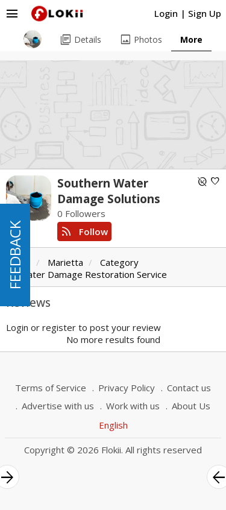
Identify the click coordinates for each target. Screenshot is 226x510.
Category (119, 262)
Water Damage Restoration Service (93, 274)
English (113, 425)
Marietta (65, 262)
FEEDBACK (15, 255)
